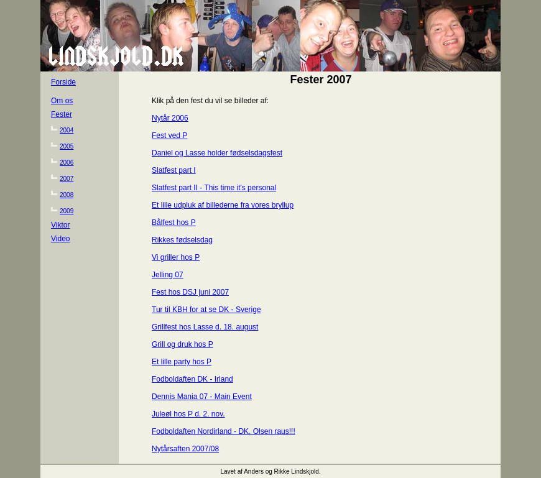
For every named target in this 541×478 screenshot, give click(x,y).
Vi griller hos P (176, 257)
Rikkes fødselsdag (182, 240)
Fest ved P (169, 135)
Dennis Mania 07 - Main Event (202, 396)
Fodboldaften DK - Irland (192, 379)
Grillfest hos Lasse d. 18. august (205, 327)
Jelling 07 (167, 274)
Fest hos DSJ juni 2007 (190, 292)
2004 (66, 130)
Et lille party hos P (181, 361)
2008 (66, 194)
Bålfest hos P (174, 222)
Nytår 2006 (170, 118)
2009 (66, 211)
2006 (66, 162)
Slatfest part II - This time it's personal (214, 187)
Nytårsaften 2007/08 (185, 448)
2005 (66, 146)
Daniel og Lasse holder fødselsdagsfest (217, 153)
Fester (61, 114)
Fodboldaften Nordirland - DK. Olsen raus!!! (223, 431)
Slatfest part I (174, 170)
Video (60, 238)
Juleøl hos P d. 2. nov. (188, 414)
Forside (63, 82)
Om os (62, 100)
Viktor (60, 225)
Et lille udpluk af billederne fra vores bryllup (223, 205)
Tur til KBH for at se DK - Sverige (206, 309)
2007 (66, 178)
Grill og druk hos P (182, 344)
